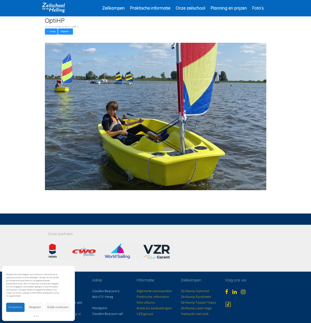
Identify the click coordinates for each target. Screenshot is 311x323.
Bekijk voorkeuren (57, 307)
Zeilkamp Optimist (195, 291)
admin (75, 26)
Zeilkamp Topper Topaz (198, 302)
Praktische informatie (150, 8)
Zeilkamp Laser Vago (196, 308)
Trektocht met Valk (195, 314)
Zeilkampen (113, 8)
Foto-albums (146, 302)
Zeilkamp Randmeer (196, 297)
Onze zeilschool (190, 8)
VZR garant (145, 314)
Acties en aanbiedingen (154, 308)
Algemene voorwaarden (154, 291)
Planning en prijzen (229, 8)
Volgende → (65, 31)
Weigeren (35, 307)
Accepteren (15, 307)
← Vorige (51, 31)
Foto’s (258, 8)
